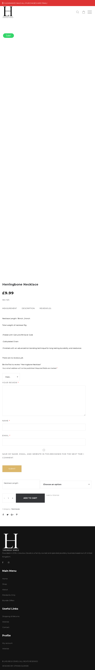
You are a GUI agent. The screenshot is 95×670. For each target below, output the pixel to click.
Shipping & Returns (10, 616)
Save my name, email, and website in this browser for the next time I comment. (43, 456)
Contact (5, 627)
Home (5, 578)
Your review (10, 382)
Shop (4, 584)
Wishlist (5, 622)
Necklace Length (11, 483)
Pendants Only (8, 595)
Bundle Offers (8, 600)
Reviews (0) (45, 308)
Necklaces (15, 509)
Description (28, 308)
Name (6, 421)
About (5, 589)
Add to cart (30, 498)
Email (6, 435)
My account (7, 643)
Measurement (9, 308)
